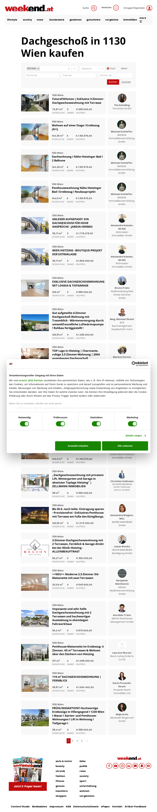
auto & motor (64, 761)
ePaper (105, 806)
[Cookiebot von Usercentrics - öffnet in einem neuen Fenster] (134, 363)
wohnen (84, 791)
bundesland (56, 19)
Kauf (112, 68)
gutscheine (93, 19)
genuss (60, 786)
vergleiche (112, 19)
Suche (90, 8)
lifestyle (12, 19)
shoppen (61, 796)
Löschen (126, 82)
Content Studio (20, 806)
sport (83, 781)
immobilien (130, 19)
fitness (60, 781)
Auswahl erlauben (78, 445)
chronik (60, 771)
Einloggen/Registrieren (138, 8)
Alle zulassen (125, 445)
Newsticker (110, 8)
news (41, 19)
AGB (68, 806)
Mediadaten (39, 806)
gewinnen (75, 19)
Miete (124, 68)
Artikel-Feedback (135, 806)
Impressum (56, 806)
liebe (83, 761)
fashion (60, 776)
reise (83, 771)
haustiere (62, 791)
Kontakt (117, 806)
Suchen (113, 82)
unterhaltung (88, 786)
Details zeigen (134, 435)
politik (83, 766)
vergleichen (87, 796)
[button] (38, 69)
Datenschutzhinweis (86, 806)
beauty (60, 766)
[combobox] (81, 68)
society (27, 19)
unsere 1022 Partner (31, 380)
